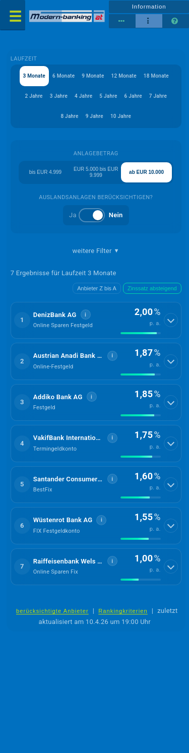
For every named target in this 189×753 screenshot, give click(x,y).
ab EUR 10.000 (146, 172)
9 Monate (93, 76)
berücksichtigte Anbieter (52, 611)
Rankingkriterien (123, 611)
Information (149, 7)
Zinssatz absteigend (152, 288)
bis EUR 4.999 (45, 172)
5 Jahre (108, 96)
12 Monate (124, 76)
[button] (96, 320)
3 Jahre (59, 96)
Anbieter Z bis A (96, 288)
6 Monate (63, 76)
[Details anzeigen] (171, 320)
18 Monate (156, 76)
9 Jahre (94, 116)
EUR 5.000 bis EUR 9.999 (96, 172)
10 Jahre (120, 116)
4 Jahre (83, 96)
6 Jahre (133, 96)
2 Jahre (33, 96)
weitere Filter (96, 251)
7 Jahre (158, 96)
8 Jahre (69, 116)
